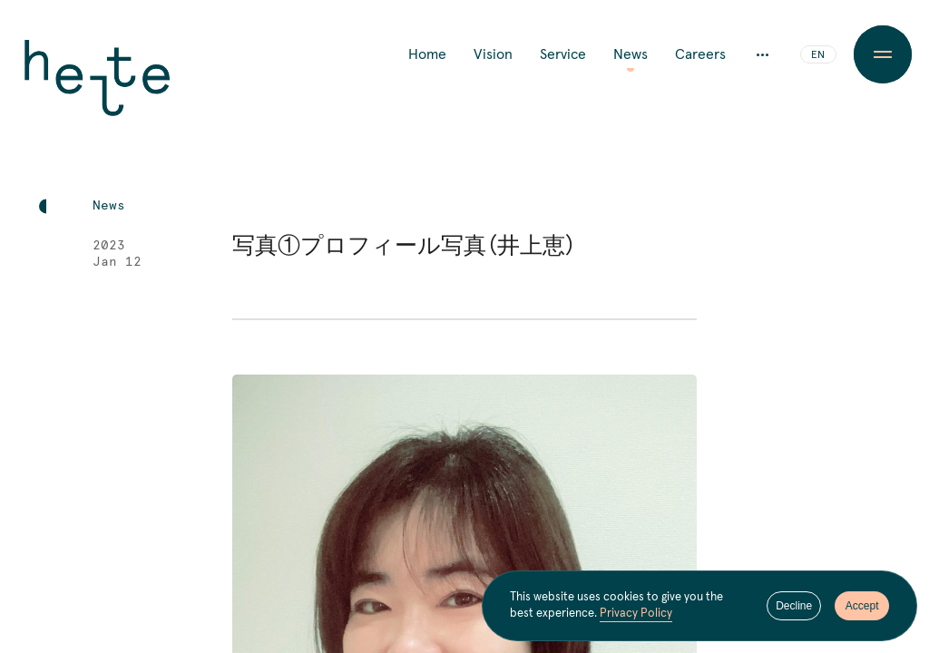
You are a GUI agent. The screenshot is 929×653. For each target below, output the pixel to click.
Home (427, 54)
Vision (493, 54)
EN (818, 55)
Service (563, 54)
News (630, 54)
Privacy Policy (636, 613)
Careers (700, 54)
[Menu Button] (882, 54)
